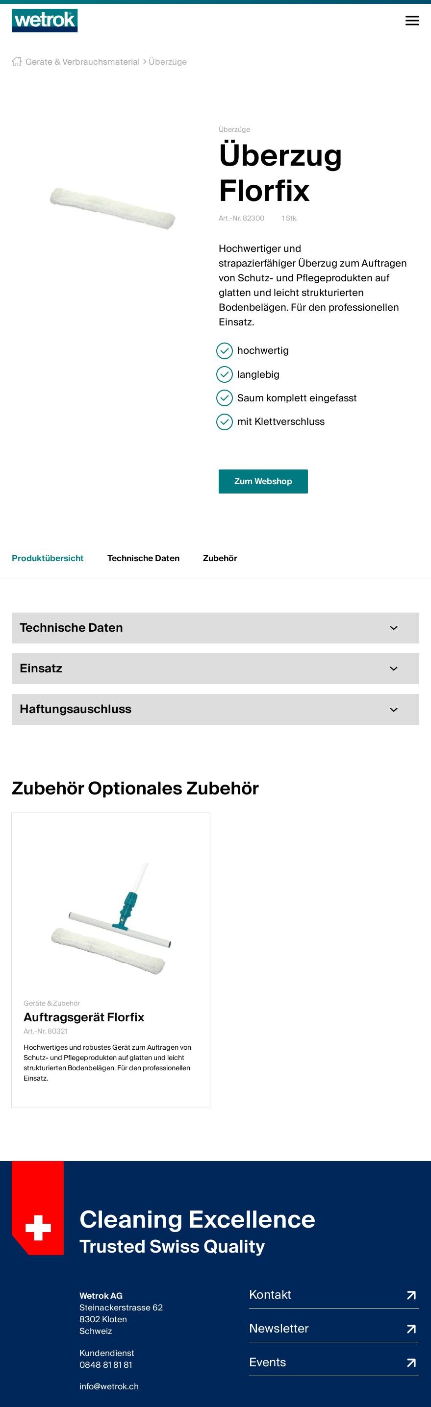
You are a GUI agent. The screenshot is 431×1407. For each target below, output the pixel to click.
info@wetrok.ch (109, 1387)
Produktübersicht (48, 558)
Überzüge (162, 62)
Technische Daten (143, 558)
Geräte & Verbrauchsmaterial (79, 62)
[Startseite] (45, 20)
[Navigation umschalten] (412, 21)
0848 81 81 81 (105, 1365)
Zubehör (220, 558)
